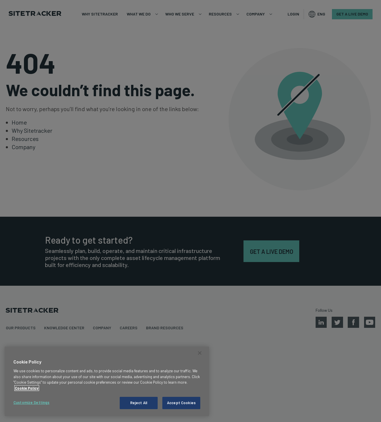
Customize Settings (31, 402)
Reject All (138, 402)
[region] (107, 381)
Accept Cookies (181, 402)
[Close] (199, 353)
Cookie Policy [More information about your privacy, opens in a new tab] (27, 388)
